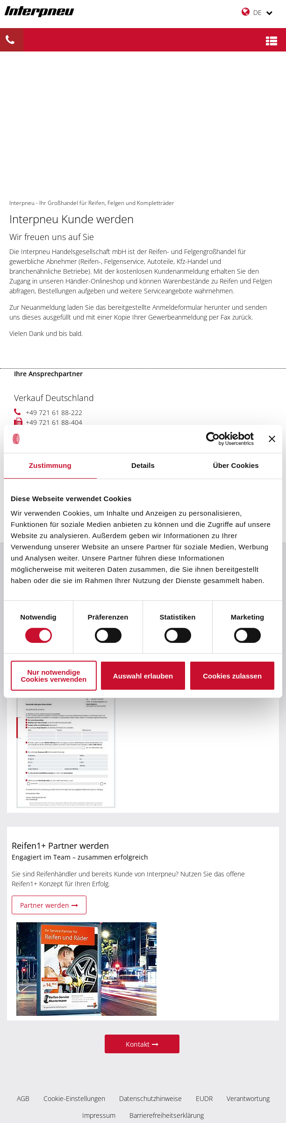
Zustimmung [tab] (50, 465)
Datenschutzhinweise (150, 1098)
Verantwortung (248, 1098)
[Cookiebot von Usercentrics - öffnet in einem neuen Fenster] (213, 439)
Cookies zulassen (232, 676)
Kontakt (142, 1044)
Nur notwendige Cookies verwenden (53, 675)
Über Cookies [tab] (236, 465)
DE (257, 12)
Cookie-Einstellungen (74, 1098)
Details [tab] (143, 465)
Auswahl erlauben (143, 676)
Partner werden (49, 905)
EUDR (204, 1098)
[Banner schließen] (272, 439)
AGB (23, 1098)
